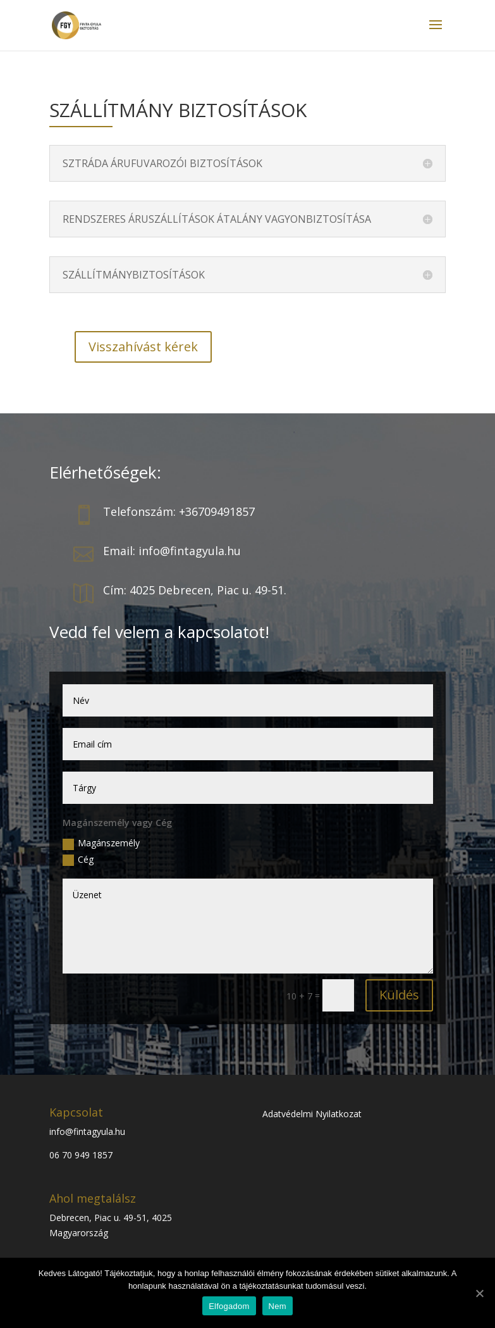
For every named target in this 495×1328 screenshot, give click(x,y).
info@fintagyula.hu (87, 1131)
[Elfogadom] (479, 1293)
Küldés (399, 994)
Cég (78, 859)
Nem (277, 1306)
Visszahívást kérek (143, 346)
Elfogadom (229, 1306)
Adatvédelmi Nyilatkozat (312, 1114)
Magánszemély (101, 843)
